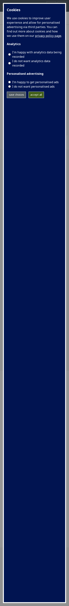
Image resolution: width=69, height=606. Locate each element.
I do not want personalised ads (33, 86)
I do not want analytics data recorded (31, 63)
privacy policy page (48, 36)
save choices (16, 94)
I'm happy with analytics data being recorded (36, 54)
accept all (36, 94)
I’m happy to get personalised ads (35, 82)
